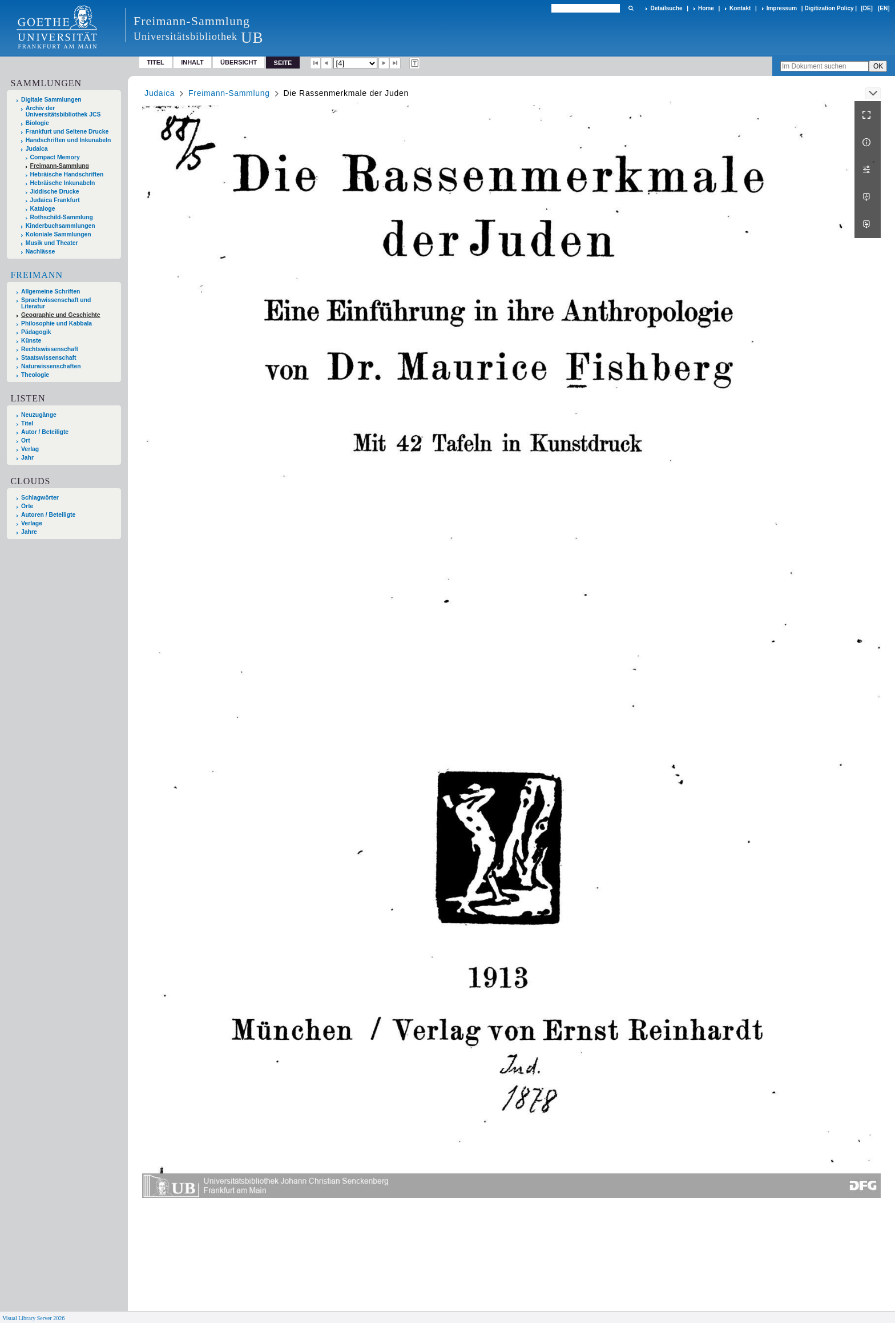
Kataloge (42, 209)
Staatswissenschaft (48, 358)
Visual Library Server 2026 (33, 1318)
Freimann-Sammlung (59, 166)
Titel (155, 62)
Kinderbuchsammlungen (60, 226)
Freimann (36, 275)
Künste (31, 340)
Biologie (37, 123)
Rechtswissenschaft (49, 349)
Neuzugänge (39, 415)
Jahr (27, 458)
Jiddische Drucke (54, 191)
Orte (27, 506)
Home (706, 8)
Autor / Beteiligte (44, 432)
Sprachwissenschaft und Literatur (56, 303)
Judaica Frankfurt (55, 200)
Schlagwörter (40, 497)
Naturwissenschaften (51, 366)
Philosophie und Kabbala (56, 323)
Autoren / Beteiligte (48, 515)
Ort (25, 440)
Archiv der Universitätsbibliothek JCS (63, 111)
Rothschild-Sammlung (61, 217)
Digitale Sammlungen (51, 99)
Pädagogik (36, 332)
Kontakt (740, 8)
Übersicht (238, 62)
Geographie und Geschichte (60, 315)
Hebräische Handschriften (67, 174)
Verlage (31, 523)
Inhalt (192, 62)
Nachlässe (40, 251)
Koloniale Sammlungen (58, 234)
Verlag (30, 449)
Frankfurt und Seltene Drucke (67, 131)
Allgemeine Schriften (50, 291)
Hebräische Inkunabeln (62, 183)
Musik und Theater (52, 243)
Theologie (35, 375)
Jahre (29, 532)
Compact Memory (55, 157)
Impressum (782, 8)
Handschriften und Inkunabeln (68, 140)
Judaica (37, 149)
